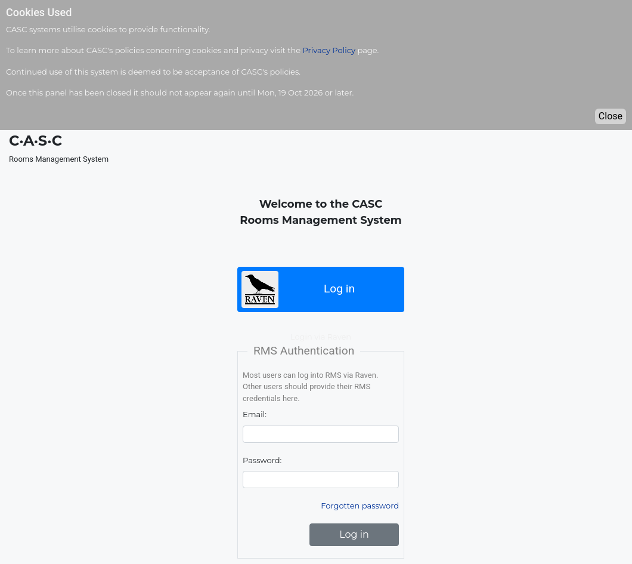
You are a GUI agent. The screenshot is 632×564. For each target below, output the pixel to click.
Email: (255, 414)
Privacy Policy (329, 50)
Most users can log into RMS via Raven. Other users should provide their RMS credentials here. (310, 387)
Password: (262, 460)
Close (610, 116)
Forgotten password (360, 505)
